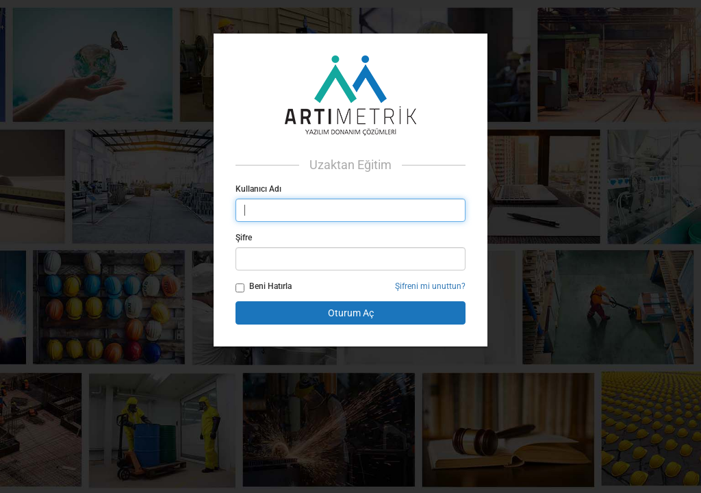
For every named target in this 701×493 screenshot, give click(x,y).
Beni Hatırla (263, 286)
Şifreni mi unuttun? (430, 286)
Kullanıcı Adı (258, 189)
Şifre (243, 237)
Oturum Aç (351, 312)
